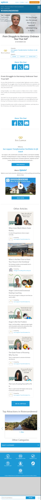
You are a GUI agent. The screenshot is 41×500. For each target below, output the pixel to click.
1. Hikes (21, 432)
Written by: (20, 146)
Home (2, 7)
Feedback (22, 2)
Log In (26, 2)
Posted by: (13, 48)
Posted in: (13, 54)
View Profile (20, 164)
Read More (20, 198)
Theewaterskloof (9, 7)
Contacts (17, 2)
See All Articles (20, 403)
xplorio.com (24, 475)
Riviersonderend (19, 7)
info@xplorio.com (18, 475)
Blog (2, 8)
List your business (34, 2)
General (14, 56)
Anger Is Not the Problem (18, 322)
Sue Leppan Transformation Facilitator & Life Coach (22, 239)
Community (7, 8)
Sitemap (35, 475)
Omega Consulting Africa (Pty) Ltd (22, 270)
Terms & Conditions (29, 475)
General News (32, 56)
